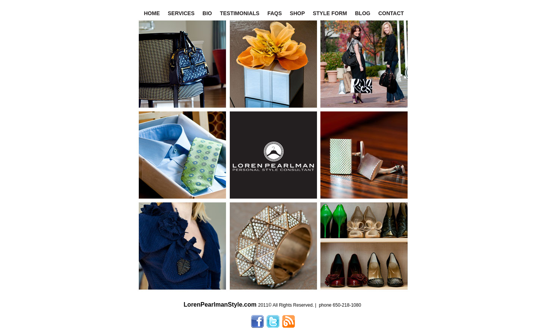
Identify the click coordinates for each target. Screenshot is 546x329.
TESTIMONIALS (239, 13)
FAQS (274, 13)
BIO (207, 13)
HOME (152, 13)
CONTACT (391, 13)
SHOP (297, 13)
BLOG (362, 13)
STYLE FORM (330, 13)
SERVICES (181, 13)
